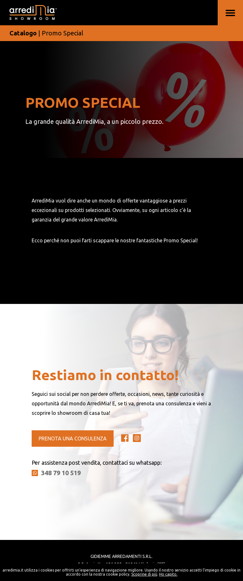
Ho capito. (168, 574)
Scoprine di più (144, 574)
